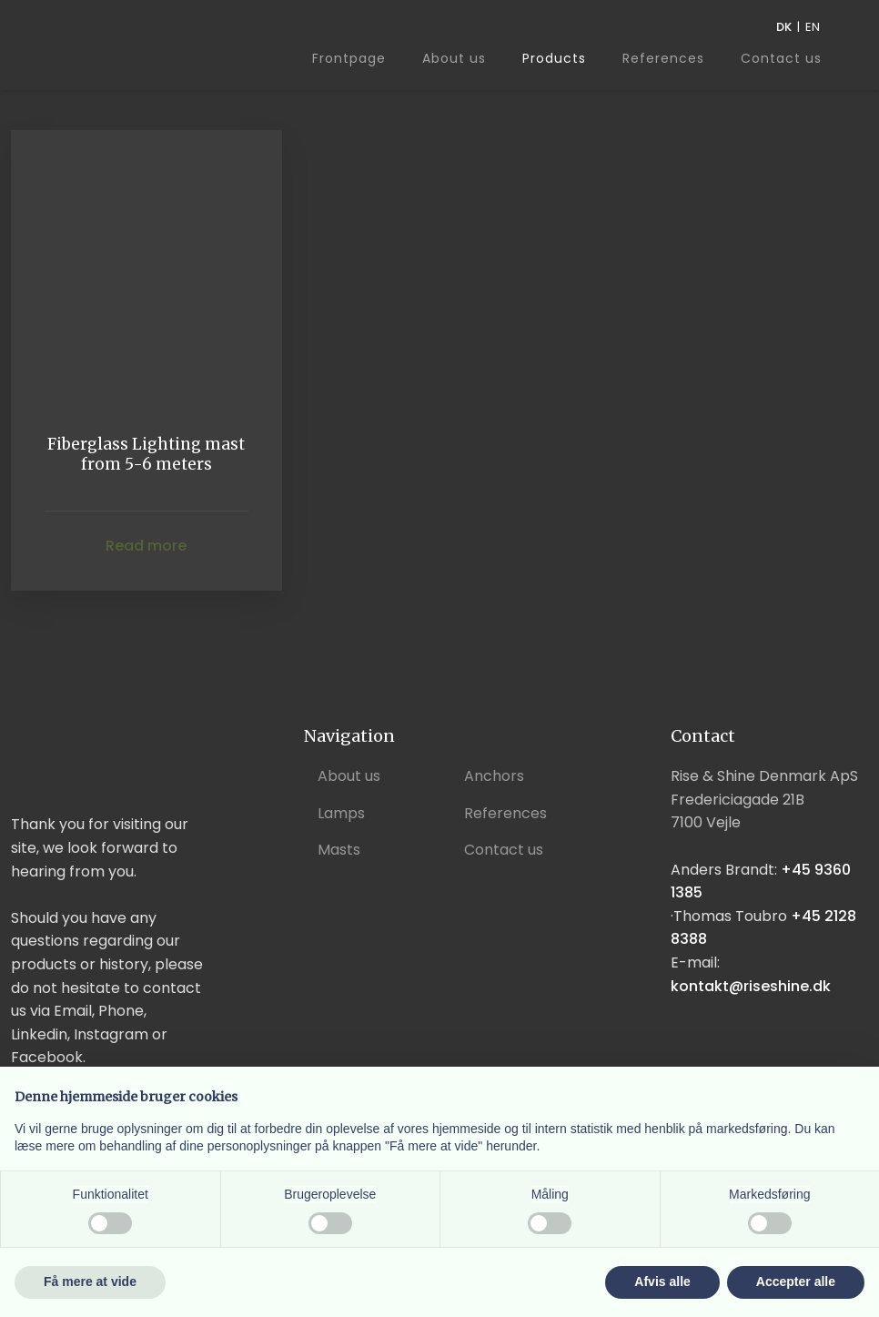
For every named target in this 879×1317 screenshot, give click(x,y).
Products (554, 58)
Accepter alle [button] (795, 1281)
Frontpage (349, 58)
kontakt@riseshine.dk (751, 986)
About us (454, 58)
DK (784, 26)
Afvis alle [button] (662, 1281)
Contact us (781, 59)
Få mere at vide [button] (90, 1281)
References (663, 58)
